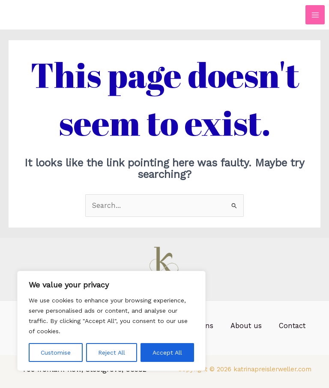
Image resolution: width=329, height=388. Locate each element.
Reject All (111, 352)
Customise (56, 352)
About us (246, 326)
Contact (292, 326)
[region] (111, 321)
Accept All (167, 352)
